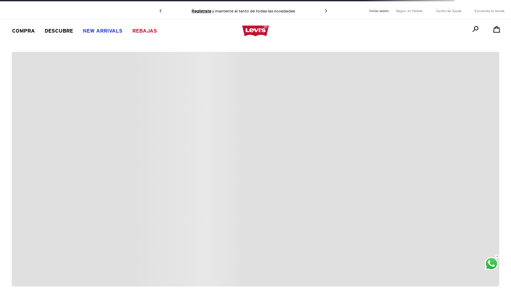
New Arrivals (103, 31)
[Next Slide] (325, 11)
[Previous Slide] (160, 11)
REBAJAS (144, 31)
